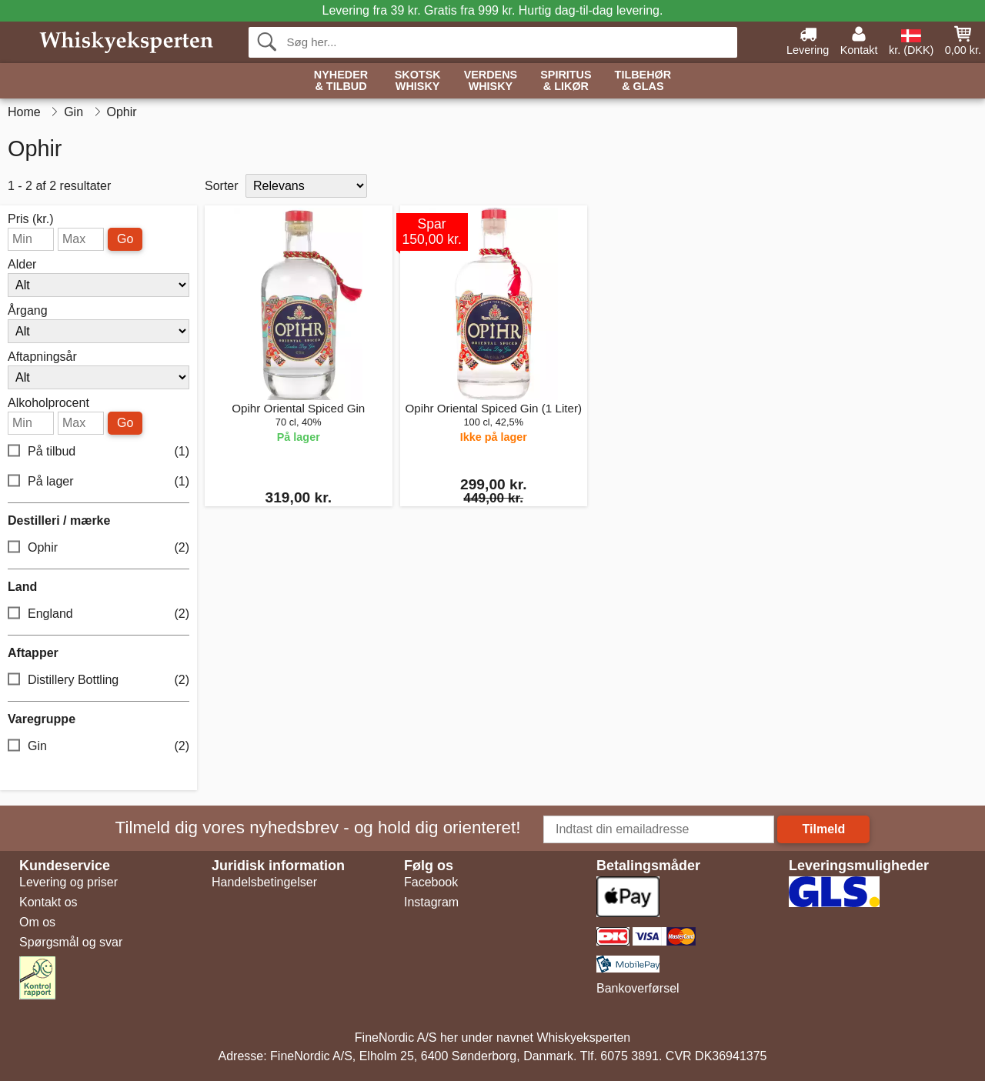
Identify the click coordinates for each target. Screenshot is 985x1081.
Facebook (431, 882)
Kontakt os (48, 902)
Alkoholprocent (48, 403)
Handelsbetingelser (264, 882)
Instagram (431, 902)
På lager (98, 482)
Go (125, 238)
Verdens (491, 81)
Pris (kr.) (31, 219)
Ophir (98, 548)
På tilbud (98, 452)
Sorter (222, 185)
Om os (37, 922)
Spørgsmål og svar (70, 942)
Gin (98, 746)
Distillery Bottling (98, 680)
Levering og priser (68, 882)
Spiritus (565, 81)
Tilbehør (643, 81)
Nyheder (341, 81)
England (98, 614)
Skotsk (418, 81)
